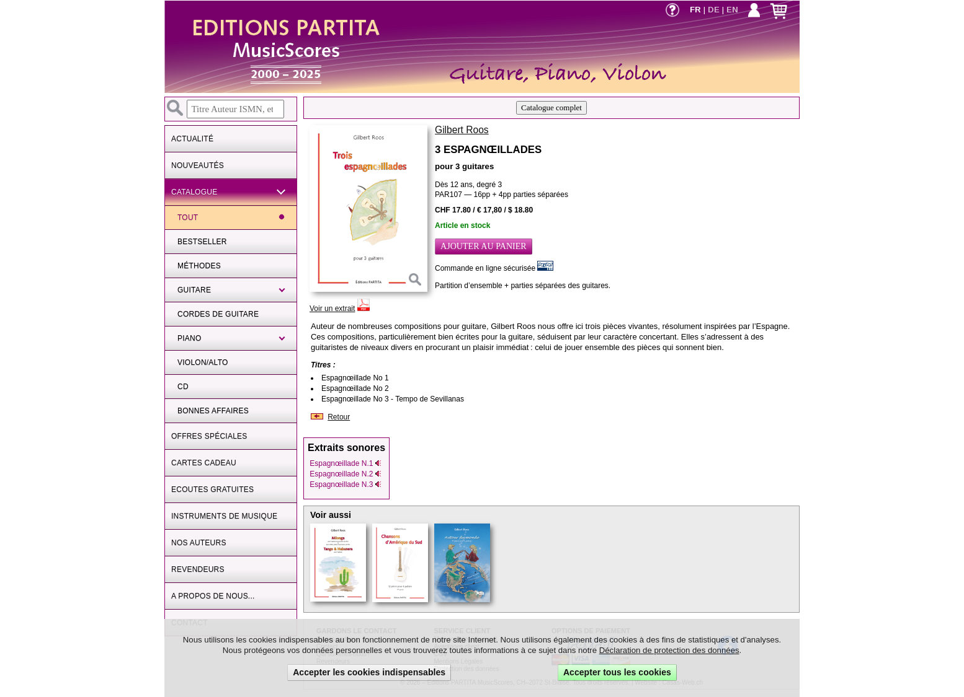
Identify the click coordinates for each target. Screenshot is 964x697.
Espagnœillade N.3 (345, 484)
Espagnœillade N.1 (345, 463)
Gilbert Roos (462, 130)
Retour (339, 417)
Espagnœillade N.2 (345, 474)
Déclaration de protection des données (669, 650)
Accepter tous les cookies (617, 672)
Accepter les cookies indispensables (369, 672)
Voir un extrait (332, 308)
